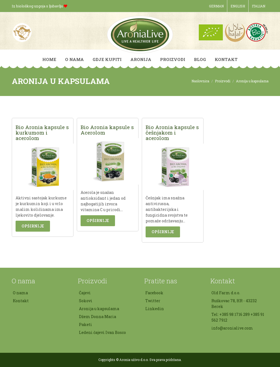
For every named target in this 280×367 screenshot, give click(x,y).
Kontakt (21, 300)
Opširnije (33, 226)
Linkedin (154, 308)
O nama (20, 292)
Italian (258, 6)
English (238, 6)
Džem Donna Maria (97, 316)
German (216, 6)
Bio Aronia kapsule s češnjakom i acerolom (172, 132)
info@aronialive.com (232, 328)
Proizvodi (222, 81)
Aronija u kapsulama (99, 308)
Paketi (85, 324)
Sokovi (85, 300)
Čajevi (85, 292)
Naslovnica (200, 81)
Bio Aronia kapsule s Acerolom (107, 130)
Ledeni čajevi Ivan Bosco (102, 332)
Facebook (154, 292)
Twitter (152, 300)
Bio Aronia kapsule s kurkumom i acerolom (42, 132)
